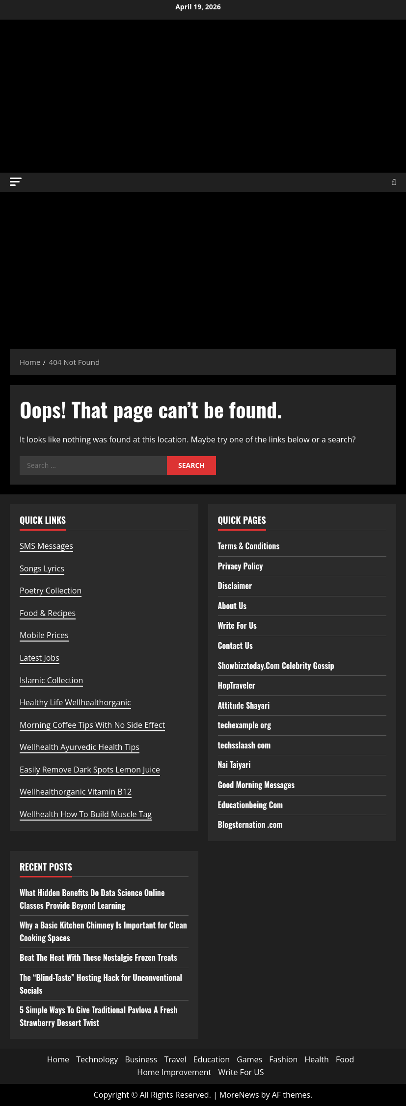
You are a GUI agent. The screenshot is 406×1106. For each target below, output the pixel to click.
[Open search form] (394, 182)
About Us (232, 606)
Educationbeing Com (250, 805)
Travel (175, 1059)
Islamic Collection (51, 680)
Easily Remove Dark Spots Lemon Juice (90, 769)
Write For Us (237, 625)
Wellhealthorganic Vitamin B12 (76, 791)
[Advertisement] (203, 265)
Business (141, 1059)
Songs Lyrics (42, 568)
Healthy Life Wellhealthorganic (75, 702)
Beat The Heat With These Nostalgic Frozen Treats (98, 957)
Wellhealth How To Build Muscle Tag (86, 814)
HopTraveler (237, 685)
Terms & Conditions (249, 546)
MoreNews (239, 1094)
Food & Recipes (48, 613)
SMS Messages (46, 545)
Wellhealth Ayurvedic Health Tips (79, 747)
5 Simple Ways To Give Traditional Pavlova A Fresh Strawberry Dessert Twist (98, 1016)
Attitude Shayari (244, 705)
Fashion (283, 1059)
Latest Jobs (39, 657)
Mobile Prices (44, 635)
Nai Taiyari (234, 765)
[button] (16, 182)
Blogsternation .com (250, 824)
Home (58, 1059)
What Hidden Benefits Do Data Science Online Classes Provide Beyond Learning (92, 899)
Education (211, 1059)
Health (317, 1059)
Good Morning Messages (256, 785)
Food (345, 1059)
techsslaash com (244, 745)
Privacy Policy (240, 566)
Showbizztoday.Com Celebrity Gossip (276, 665)
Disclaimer (235, 586)
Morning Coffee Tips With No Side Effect (92, 725)
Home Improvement (174, 1072)
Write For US (241, 1072)
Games (249, 1059)
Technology (97, 1059)
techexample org (244, 725)
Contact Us (235, 645)
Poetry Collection (50, 590)
